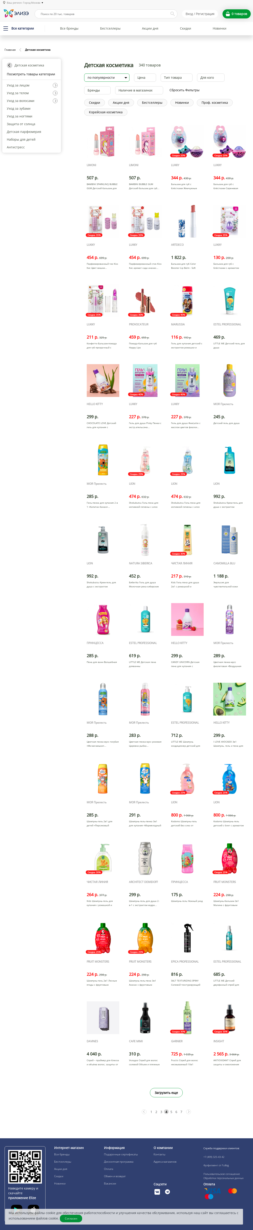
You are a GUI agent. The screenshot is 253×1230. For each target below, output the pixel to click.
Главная (10, 50)
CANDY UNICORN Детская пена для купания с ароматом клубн (185, 666)
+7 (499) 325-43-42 (213, 1157)
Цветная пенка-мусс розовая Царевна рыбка (145, 743)
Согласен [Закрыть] (71, 1218)
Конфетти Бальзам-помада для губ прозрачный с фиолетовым (102, 347)
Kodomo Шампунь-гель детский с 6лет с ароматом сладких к (228, 825)
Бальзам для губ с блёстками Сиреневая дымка (225, 188)
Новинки (219, 28)
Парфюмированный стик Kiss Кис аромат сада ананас (145, 265)
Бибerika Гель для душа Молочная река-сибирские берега (144, 586)
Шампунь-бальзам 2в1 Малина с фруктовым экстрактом (226, 905)
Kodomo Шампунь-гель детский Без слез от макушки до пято (184, 825)
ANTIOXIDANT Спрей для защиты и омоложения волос (227, 1064)
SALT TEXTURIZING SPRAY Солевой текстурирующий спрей (185, 984)
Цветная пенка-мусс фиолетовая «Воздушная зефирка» (227, 666)
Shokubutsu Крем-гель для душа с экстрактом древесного (101, 586)
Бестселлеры (110, 28)
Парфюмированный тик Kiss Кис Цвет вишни (102, 265)
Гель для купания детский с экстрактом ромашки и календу (186, 347)
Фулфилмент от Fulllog (216, 1165)
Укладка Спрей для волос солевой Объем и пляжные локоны (144, 1064)
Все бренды (69, 28)
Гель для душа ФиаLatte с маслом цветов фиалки (185, 425)
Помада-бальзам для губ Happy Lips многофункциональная (143, 347)
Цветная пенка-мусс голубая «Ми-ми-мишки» (103, 743)
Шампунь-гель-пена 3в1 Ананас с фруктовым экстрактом (142, 984)
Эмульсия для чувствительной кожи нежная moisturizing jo (226, 586)
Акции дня (150, 28)
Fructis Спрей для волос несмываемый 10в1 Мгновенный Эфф (184, 1064)
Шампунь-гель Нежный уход (187, 901)
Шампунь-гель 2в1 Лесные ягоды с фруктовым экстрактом (102, 984)
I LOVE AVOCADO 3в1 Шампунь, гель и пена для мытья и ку (228, 745)
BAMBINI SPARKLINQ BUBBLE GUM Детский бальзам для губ (102, 188)
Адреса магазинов (165, 1162)
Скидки (185, 28)
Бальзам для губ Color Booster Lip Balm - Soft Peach (183, 268)
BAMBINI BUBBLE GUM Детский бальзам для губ (143, 186)
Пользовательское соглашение (221, 1174)
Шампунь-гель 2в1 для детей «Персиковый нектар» (99, 825)
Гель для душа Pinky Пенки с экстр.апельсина (145, 425)
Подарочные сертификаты (121, 1154)
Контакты (159, 1154)
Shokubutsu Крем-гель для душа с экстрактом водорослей (228, 506)
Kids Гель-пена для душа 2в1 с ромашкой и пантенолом (185, 586)
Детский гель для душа (226, 423)
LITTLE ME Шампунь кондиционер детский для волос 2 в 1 (185, 745)
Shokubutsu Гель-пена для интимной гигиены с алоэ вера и (143, 506)
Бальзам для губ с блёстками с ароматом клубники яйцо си (226, 268)
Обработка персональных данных (223, 1178)
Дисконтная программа (118, 1162)
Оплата (108, 1169)
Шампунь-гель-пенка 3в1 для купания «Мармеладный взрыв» (145, 825)
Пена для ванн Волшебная (102, 662)
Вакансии (110, 1183)
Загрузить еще (166, 1093)
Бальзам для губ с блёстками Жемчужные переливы (184, 188)
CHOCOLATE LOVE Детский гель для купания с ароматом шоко (101, 427)
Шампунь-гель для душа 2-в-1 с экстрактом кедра (144, 903)
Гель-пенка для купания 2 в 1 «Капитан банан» (102, 504)
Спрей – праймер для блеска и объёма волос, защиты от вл (103, 1064)
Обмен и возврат (115, 1176)
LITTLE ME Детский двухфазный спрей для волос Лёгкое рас (226, 984)
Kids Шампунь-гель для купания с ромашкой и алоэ (100, 905)
